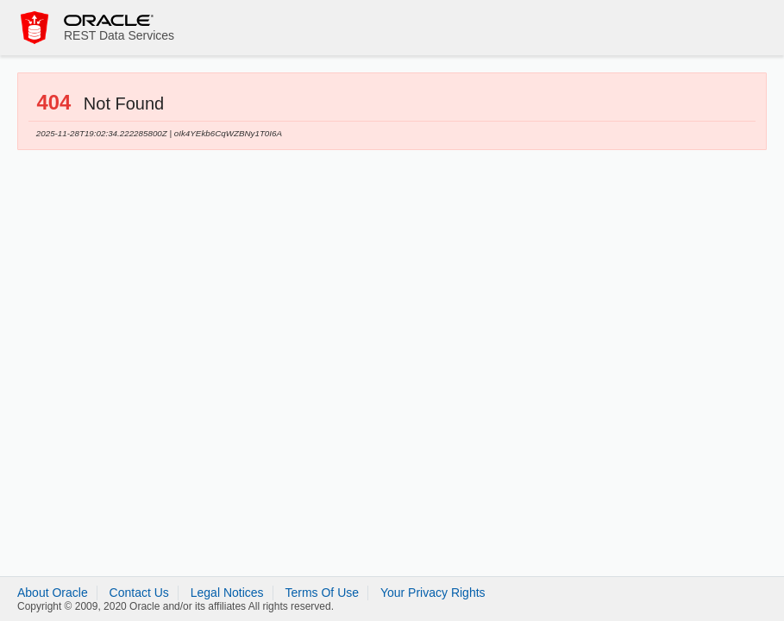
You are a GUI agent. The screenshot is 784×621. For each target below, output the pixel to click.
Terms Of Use (322, 592)
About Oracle (52, 592)
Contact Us (139, 592)
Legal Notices (227, 592)
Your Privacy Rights (433, 592)
